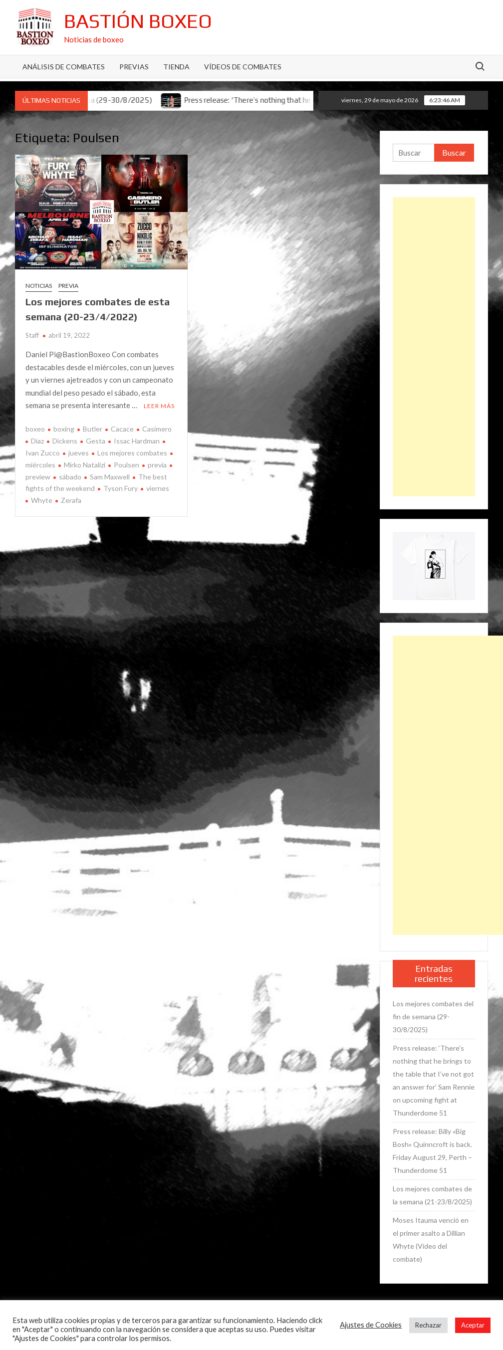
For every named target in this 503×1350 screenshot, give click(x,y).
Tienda (176, 66)
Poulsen (126, 464)
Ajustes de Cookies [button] (371, 1325)
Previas (134, 66)
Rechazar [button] (428, 1325)
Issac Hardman (137, 441)
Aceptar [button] (473, 1325)
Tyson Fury (120, 488)
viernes (157, 488)
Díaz (37, 441)
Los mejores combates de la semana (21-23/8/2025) (432, 1195)
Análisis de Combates (63, 66)
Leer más (159, 406)
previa (157, 464)
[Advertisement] (434, 346)
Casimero (157, 429)
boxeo (35, 429)
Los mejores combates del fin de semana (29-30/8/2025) (433, 1016)
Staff (32, 335)
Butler (92, 429)
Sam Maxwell (110, 476)
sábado (70, 476)
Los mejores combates (132, 453)
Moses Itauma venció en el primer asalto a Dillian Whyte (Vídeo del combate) (431, 1239)
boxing (63, 429)
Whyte (41, 500)
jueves (78, 453)
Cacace (122, 429)
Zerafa (71, 500)
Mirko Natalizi (84, 464)
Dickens (64, 441)
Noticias (38, 285)
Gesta (95, 441)
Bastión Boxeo (138, 20)
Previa (68, 285)
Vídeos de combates (242, 66)
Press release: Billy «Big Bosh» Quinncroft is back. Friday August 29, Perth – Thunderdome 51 (432, 1150)
